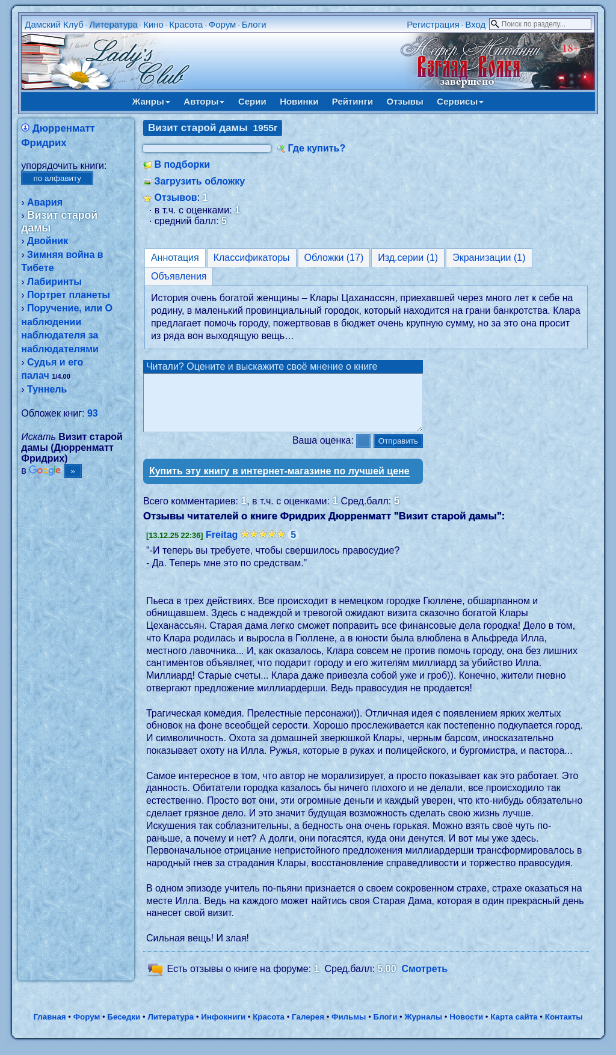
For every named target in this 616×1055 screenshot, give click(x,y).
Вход (475, 24)
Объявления (179, 276)
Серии (252, 101)
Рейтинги (352, 101)
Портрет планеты (68, 295)
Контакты (564, 1027)
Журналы (423, 1027)
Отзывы (405, 101)
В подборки (182, 164)
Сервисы (460, 101)
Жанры (151, 101)
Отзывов (175, 197)
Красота (186, 24)
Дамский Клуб (54, 24)
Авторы (203, 101)
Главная (49, 1027)
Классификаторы (252, 257)
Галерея (308, 1027)
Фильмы (348, 1027)
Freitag (222, 545)
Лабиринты (54, 282)
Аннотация (175, 257)
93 (92, 413)
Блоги (254, 24)
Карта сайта (513, 1027)
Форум (222, 24)
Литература (113, 24)
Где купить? (316, 148)
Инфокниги (223, 1027)
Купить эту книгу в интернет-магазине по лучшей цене (279, 482)
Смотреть (425, 979)
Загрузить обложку (199, 181)
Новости (466, 1027)
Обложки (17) (334, 257)
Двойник (47, 241)
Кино (153, 24)
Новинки (299, 101)
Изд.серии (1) (408, 257)
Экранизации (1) (488, 257)
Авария (45, 202)
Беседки (123, 1027)
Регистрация (433, 24)
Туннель (47, 389)
